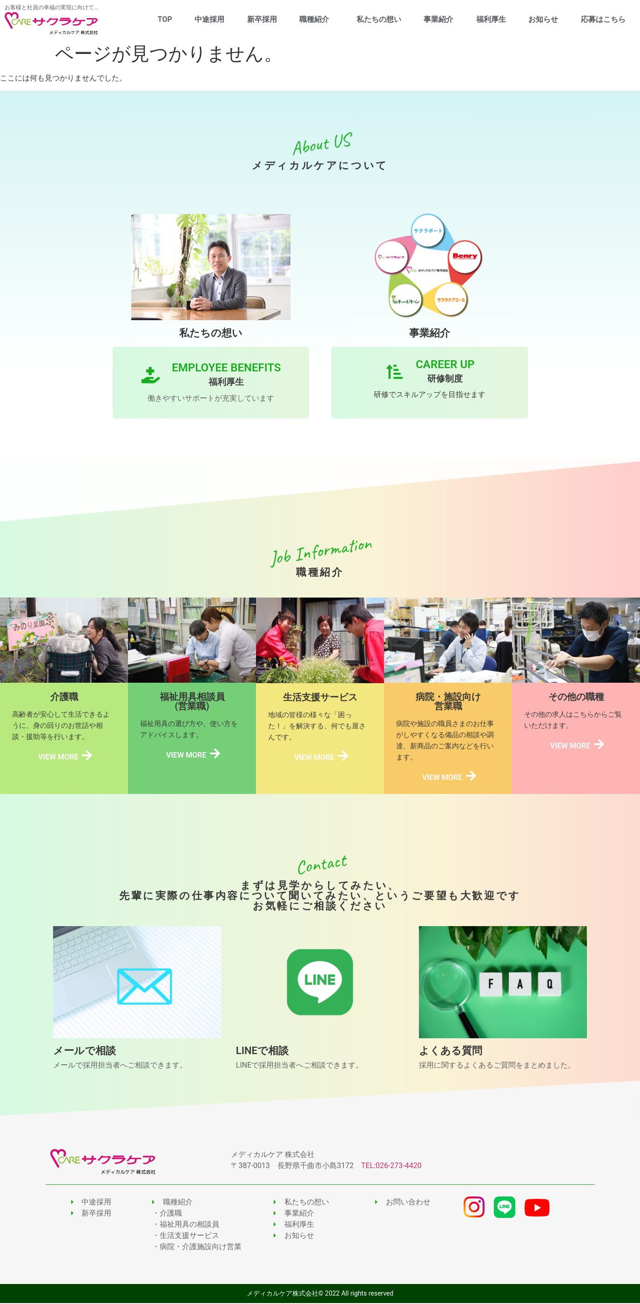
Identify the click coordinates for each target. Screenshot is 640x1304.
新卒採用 (262, 19)
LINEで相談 (262, 1051)
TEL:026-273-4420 (391, 1166)
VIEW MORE (58, 757)
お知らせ (543, 19)
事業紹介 (438, 19)
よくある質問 (450, 1051)
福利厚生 (491, 19)
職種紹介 (316, 19)
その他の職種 (576, 696)
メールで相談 (84, 1051)
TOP (165, 19)
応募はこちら (603, 19)
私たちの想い (379, 19)
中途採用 (209, 19)
